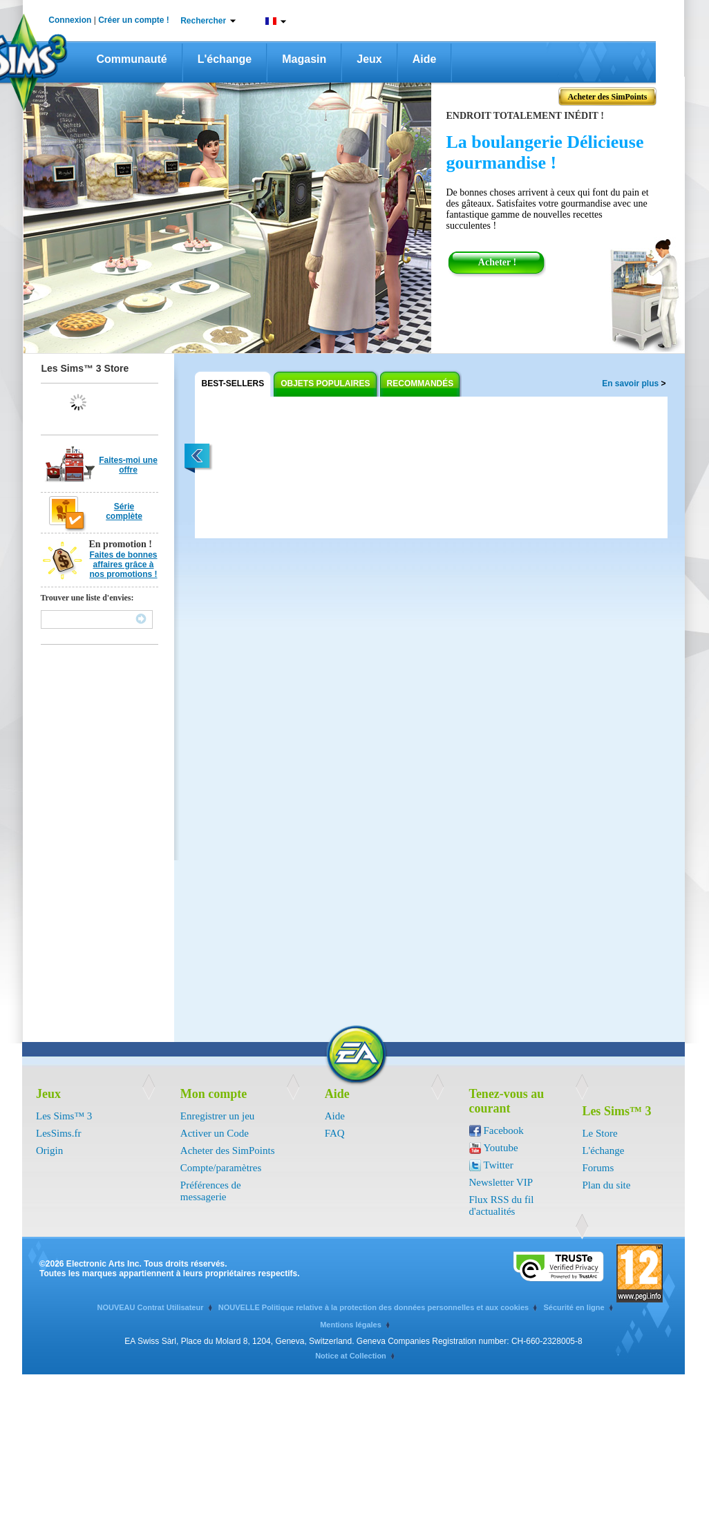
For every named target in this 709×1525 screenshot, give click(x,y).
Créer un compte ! (133, 20)
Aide (425, 59)
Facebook (504, 1130)
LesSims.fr (58, 1133)
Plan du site (606, 1185)
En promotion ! (121, 544)
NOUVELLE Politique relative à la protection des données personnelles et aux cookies (373, 1307)
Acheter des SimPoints (227, 1150)
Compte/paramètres (220, 1167)
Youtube (501, 1147)
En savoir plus (633, 383)
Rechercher (203, 21)
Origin (49, 1150)
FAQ (335, 1133)
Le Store (599, 1133)
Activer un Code (214, 1133)
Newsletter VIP (501, 1182)
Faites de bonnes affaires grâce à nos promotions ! (123, 564)
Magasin (304, 59)
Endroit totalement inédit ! (525, 116)
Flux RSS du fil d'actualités (501, 1205)
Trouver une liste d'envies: (87, 598)
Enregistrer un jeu (217, 1115)
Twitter (498, 1165)
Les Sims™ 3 (64, 1115)
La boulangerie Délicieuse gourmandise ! (545, 152)
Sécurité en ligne (573, 1307)
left (198, 459)
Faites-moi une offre (128, 465)
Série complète (124, 511)
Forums (598, 1167)
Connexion (69, 20)
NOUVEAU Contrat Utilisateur (150, 1307)
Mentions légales (350, 1324)
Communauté (132, 59)
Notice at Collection (350, 1356)
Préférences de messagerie (210, 1191)
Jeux (369, 59)
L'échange (225, 59)
